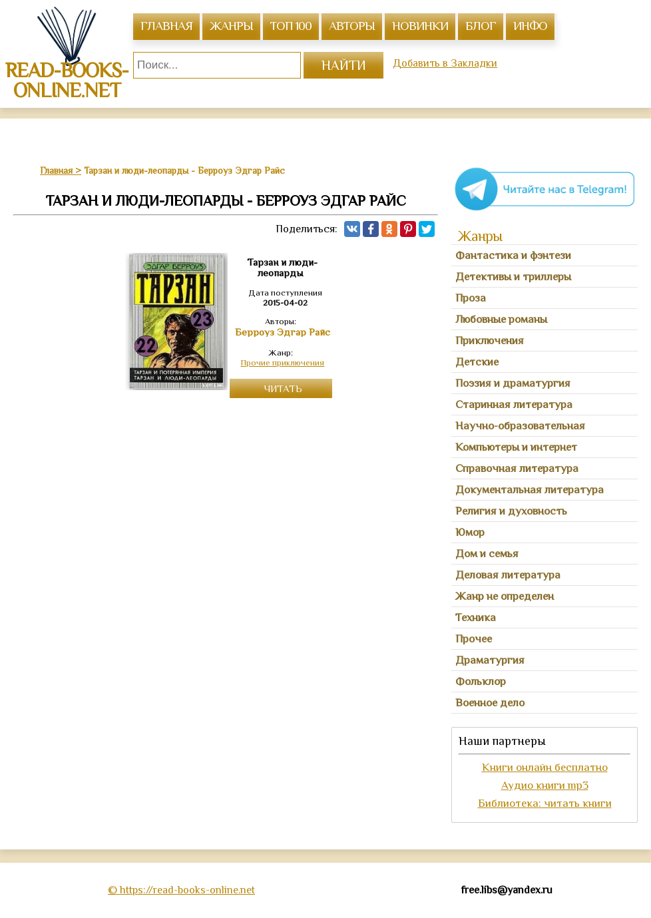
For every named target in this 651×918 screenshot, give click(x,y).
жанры (231, 26)
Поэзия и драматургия (512, 383)
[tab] (544, 255)
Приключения (489, 340)
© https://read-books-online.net (181, 890)
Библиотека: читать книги (545, 803)
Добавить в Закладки (445, 63)
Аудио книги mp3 (544, 785)
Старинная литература (513, 404)
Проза (470, 298)
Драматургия (490, 660)
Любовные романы (501, 319)
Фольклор (480, 681)
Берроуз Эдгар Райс (282, 332)
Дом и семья (487, 553)
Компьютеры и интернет (516, 447)
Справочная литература (516, 468)
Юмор (470, 532)
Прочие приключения (282, 362)
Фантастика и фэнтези (513, 255)
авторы (352, 26)
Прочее (473, 638)
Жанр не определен (504, 596)
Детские (477, 361)
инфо (530, 26)
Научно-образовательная (520, 425)
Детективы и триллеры (513, 276)
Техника (475, 617)
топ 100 (291, 26)
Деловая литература (507, 575)
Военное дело (490, 702)
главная (166, 26)
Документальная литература (529, 489)
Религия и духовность (511, 511)
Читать (283, 388)
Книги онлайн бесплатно (545, 767)
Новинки (420, 26)
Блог (480, 26)
